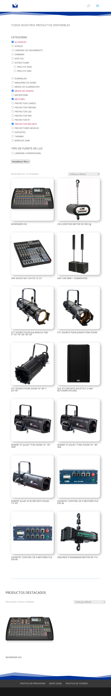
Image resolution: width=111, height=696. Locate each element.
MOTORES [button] (20, 99)
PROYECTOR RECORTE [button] (26, 124)
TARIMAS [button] (19, 136)
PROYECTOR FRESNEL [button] (25, 107)
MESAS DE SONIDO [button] (24, 90)
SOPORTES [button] (20, 132)
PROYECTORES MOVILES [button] (27, 128)
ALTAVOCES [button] (20, 42)
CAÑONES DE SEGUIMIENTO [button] (29, 50)
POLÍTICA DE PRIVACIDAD (32, 683)
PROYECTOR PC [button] (22, 119)
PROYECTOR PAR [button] (23, 115)
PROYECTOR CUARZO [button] (25, 103)
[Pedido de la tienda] (84, 174)
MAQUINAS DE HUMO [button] (25, 82)
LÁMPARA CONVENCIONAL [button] (28, 153)
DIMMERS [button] (19, 54)
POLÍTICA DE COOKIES (77, 683)
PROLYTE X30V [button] (24, 71)
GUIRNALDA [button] (21, 78)
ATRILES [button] (19, 46)
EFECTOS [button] (19, 58)
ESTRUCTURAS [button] (22, 62)
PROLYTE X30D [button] (24, 66)
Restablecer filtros (20, 161)
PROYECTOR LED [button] (23, 111)
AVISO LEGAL (55, 683)
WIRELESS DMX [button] (22, 140)
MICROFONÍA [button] (21, 95)
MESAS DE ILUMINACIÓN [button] (27, 86)
